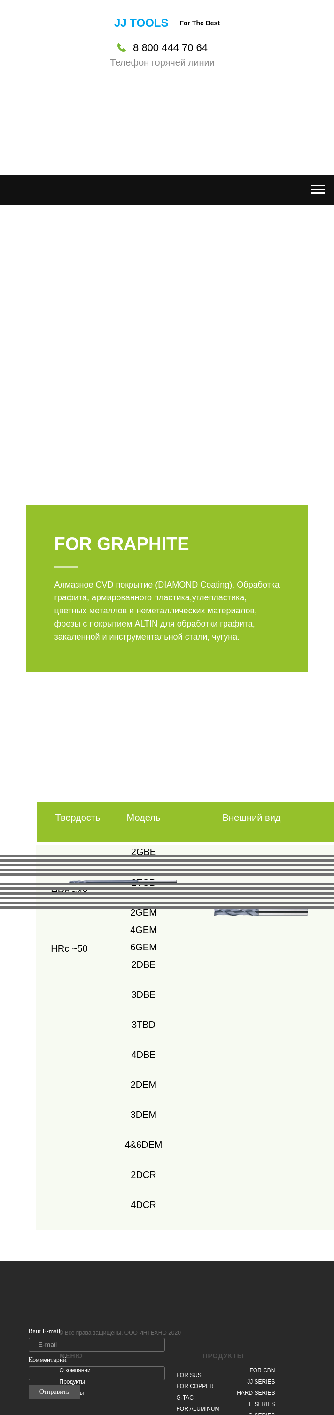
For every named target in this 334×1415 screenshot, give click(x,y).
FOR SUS (189, 1375)
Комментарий (48, 1359)
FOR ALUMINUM (198, 1409)
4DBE (143, 1054)
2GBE (143, 852)
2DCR (143, 1175)
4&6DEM (143, 1145)
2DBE (143, 964)
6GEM (143, 947)
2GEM (143, 912)
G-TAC (185, 1397)
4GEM (143, 930)
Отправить (54, 1391)
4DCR (143, 1205)
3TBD (143, 1024)
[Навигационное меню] (318, 189)
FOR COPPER (195, 1386)
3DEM (144, 1114)
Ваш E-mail (45, 1331)
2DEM (144, 1084)
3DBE (143, 994)
